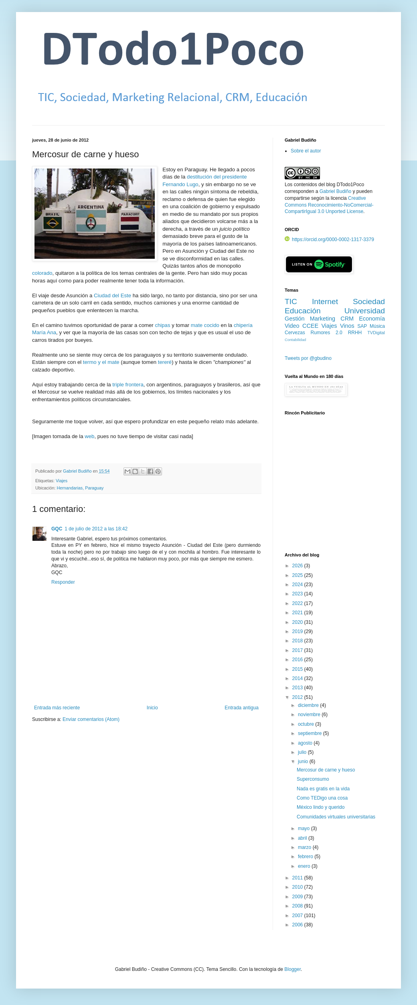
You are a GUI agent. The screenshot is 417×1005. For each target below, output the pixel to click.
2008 (298, 906)
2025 (298, 575)
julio (303, 752)
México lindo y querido (320, 807)
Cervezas (295, 332)
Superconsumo (313, 779)
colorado (42, 273)
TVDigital (376, 332)
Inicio (152, 708)
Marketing (322, 318)
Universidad (364, 311)
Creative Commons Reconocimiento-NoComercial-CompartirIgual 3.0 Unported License (329, 205)
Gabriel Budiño (78, 471)
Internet (325, 301)
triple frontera (128, 385)
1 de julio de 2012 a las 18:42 (96, 529)
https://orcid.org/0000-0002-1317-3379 (329, 239)
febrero (306, 856)
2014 (298, 678)
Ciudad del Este (112, 295)
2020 (298, 622)
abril (303, 838)
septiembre (310, 733)
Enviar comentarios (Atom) (91, 719)
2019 (298, 631)
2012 (298, 697)
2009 (298, 896)
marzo (305, 847)
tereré (165, 362)
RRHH (355, 332)
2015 (298, 669)
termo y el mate (101, 362)
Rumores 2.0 (326, 332)
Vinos (347, 326)
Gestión (295, 318)
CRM (347, 318)
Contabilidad (295, 339)
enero (305, 866)
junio (304, 761)
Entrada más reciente (57, 708)
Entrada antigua (242, 708)
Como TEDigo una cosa (322, 798)
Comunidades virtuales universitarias (336, 817)
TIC (291, 301)
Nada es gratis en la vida (323, 789)
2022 (298, 603)
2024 (298, 584)
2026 (298, 565)
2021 (298, 612)
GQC (56, 529)
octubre (306, 724)
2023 (298, 594)
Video (292, 326)
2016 (298, 659)
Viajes (61, 480)
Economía (372, 318)
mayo (304, 828)
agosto (306, 743)
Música (377, 326)
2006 (298, 925)
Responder (63, 582)
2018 (298, 641)
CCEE (310, 326)
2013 (298, 687)
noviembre (310, 714)
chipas (162, 325)
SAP (362, 326)
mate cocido (205, 325)
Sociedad (369, 301)
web (89, 436)
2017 (298, 650)
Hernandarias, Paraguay (80, 487)
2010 (298, 887)
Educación (303, 311)
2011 (298, 878)
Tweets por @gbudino (308, 358)
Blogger (292, 969)
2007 (298, 915)
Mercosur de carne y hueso (326, 770)
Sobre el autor (306, 151)
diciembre (309, 705)
